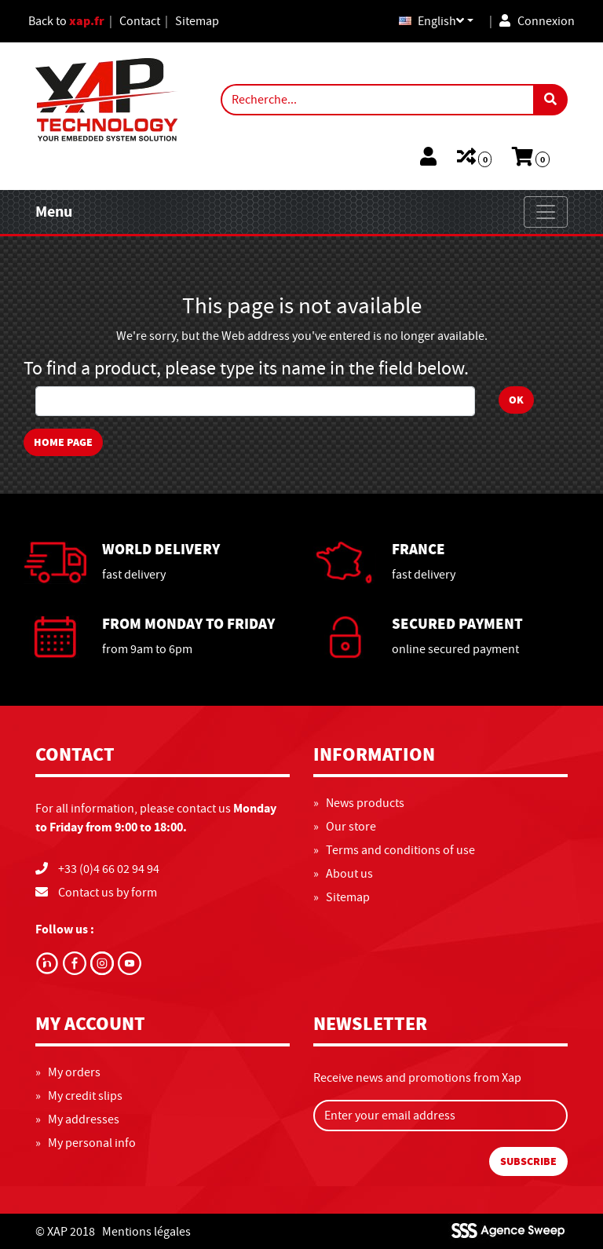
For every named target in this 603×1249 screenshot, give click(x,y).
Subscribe (528, 1161)
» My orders (67, 1072)
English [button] (431, 21)
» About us (343, 874)
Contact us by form (107, 893)
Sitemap (197, 21)
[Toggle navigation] (546, 212)
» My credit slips (78, 1096)
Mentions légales (146, 1232)
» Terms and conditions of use (394, 850)
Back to (66, 21)
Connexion (537, 21)
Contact (139, 21)
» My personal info (85, 1143)
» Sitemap (341, 897)
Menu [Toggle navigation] (53, 212)
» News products (358, 803)
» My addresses (77, 1119)
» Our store (344, 827)
